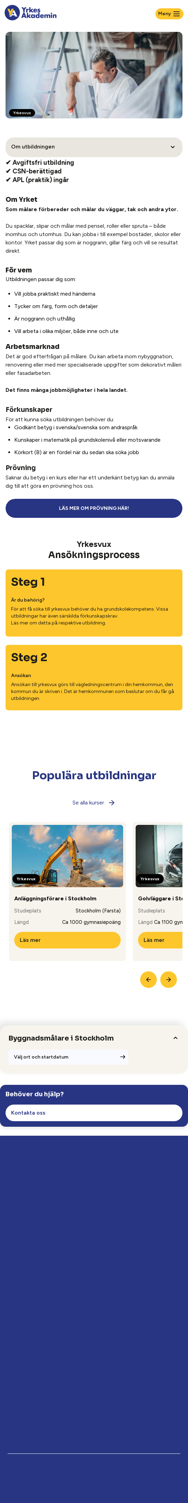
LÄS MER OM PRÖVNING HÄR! (94, 508)
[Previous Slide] (148, 979)
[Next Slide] (168, 979)
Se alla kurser (94, 803)
